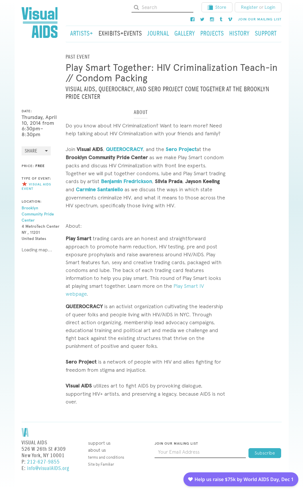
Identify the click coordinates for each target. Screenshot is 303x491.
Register (249, 7)
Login (270, 7)
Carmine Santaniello (99, 189)
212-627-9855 (43, 462)
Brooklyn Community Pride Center (38, 214)
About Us (97, 450)
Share (31, 151)
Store (217, 7)
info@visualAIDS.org (48, 468)
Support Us (99, 443)
